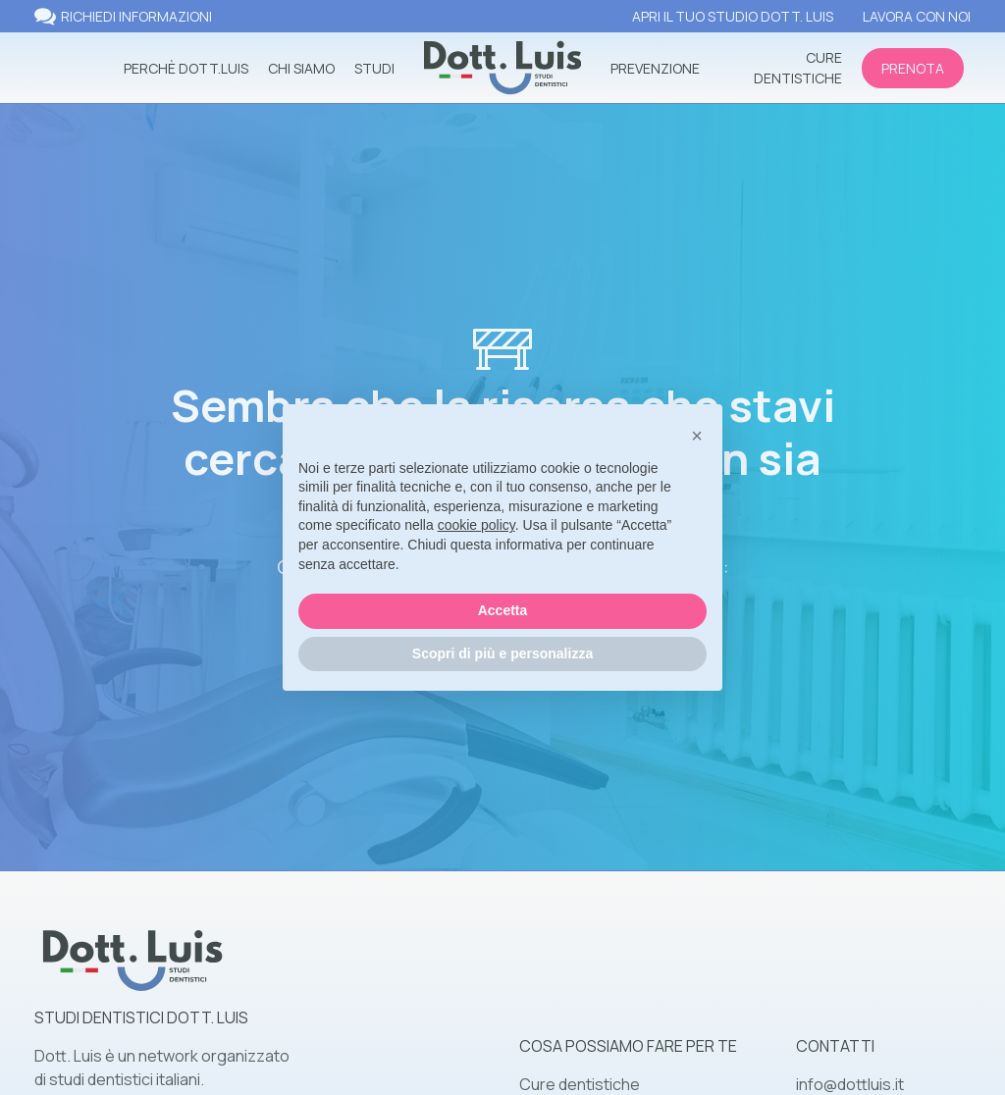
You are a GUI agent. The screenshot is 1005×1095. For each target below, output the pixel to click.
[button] (697, 435)
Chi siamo (301, 68)
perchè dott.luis (186, 68)
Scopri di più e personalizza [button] (502, 653)
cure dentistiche (798, 67)
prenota (912, 68)
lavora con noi (917, 16)
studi (374, 68)
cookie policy (476, 525)
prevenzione (655, 68)
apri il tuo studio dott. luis (732, 16)
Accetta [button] (503, 610)
